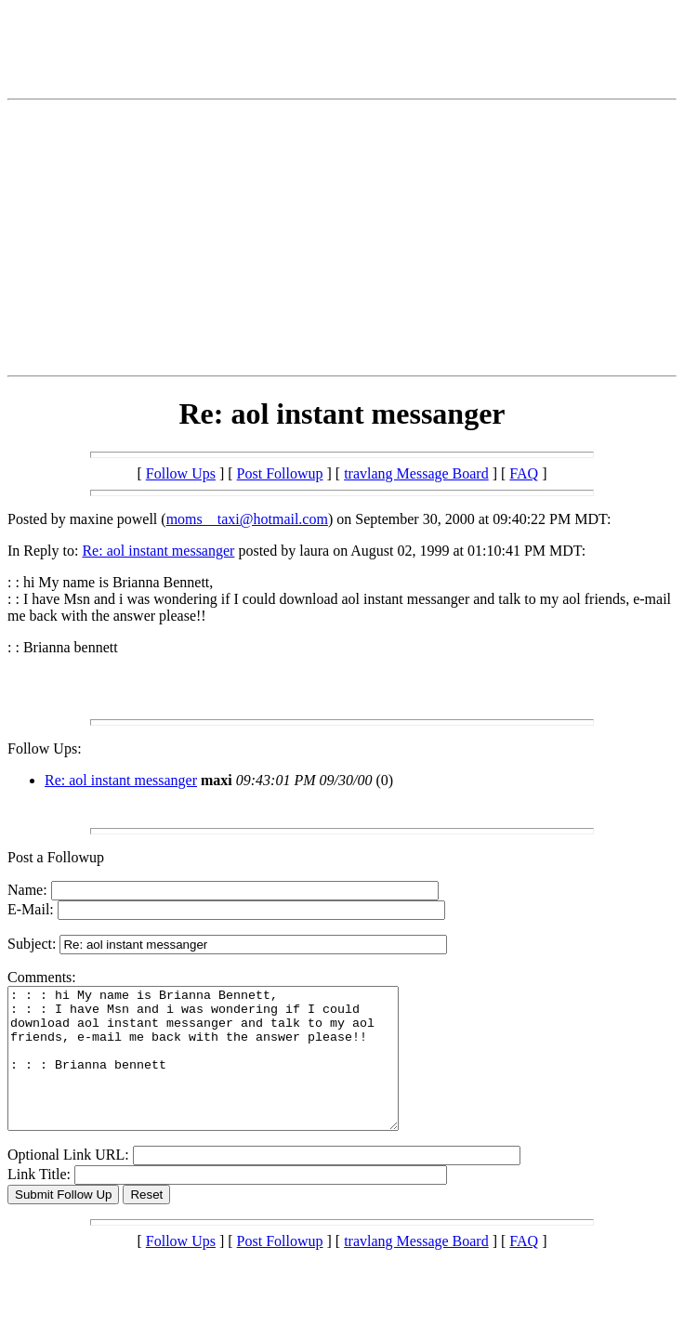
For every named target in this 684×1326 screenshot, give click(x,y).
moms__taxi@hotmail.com (247, 519)
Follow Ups (181, 473)
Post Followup (280, 473)
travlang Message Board (416, 473)
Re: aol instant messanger (158, 550)
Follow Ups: (44, 748)
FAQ (523, 473)
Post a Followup (55, 857)
